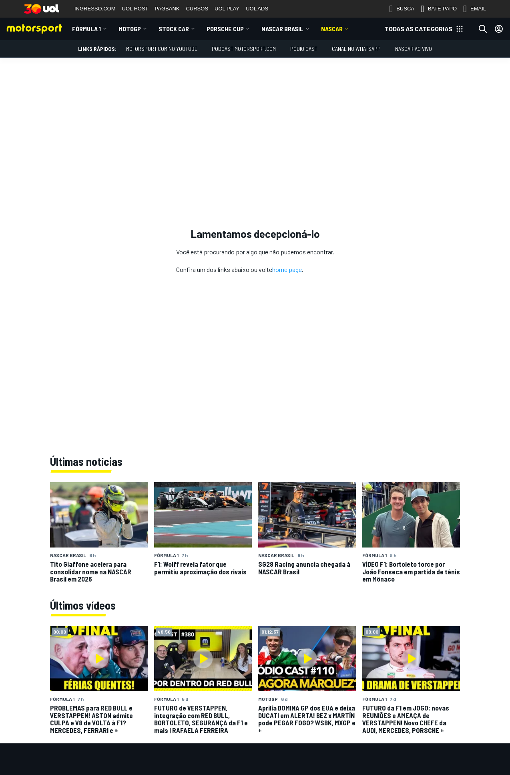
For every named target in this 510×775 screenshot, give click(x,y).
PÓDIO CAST (303, 48)
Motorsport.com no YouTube (161, 48)
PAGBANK (167, 9)
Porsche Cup (225, 28)
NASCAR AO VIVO (413, 48)
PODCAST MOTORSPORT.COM (244, 48)
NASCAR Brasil (282, 28)
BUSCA (401, 9)
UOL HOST (135, 9)
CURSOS (197, 9)
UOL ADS (257, 9)
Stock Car (174, 28)
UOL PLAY (227, 9)
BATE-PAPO (439, 9)
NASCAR (332, 28)
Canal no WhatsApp (356, 48)
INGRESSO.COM (95, 9)
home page (287, 269)
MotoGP (129, 28)
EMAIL (474, 9)
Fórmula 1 (86, 28)
